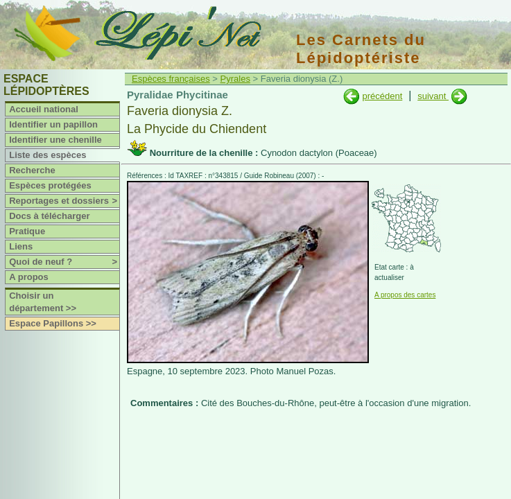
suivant (433, 96)
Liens (21, 246)
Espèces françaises (171, 78)
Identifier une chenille (55, 139)
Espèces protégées (50, 185)
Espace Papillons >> (52, 323)
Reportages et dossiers (64, 201)
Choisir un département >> (42, 301)
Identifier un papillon (53, 124)
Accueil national (43, 109)
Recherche (32, 170)
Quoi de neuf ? (64, 262)
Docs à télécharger (49, 216)
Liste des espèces (47, 155)
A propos (29, 277)
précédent (382, 96)
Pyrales (235, 78)
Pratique (27, 231)
